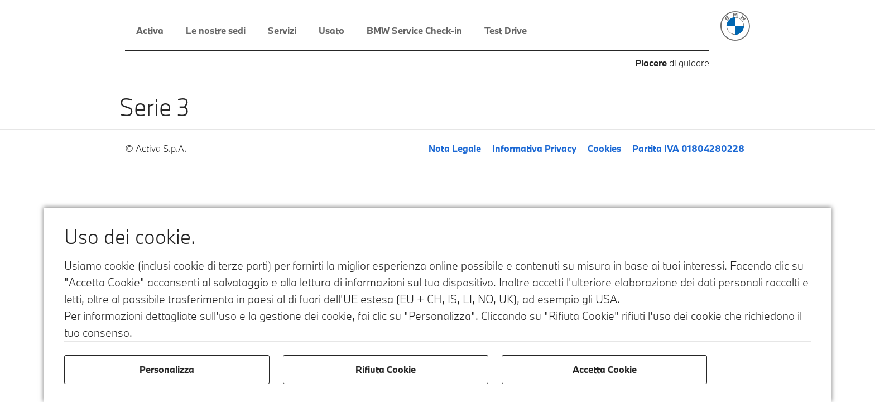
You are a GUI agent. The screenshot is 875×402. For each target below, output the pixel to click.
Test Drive (505, 30)
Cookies (604, 148)
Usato (331, 30)
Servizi (282, 30)
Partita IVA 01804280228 (688, 148)
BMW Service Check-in (414, 30)
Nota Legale (455, 148)
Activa (150, 30)
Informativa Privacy (534, 148)
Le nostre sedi (216, 30)
